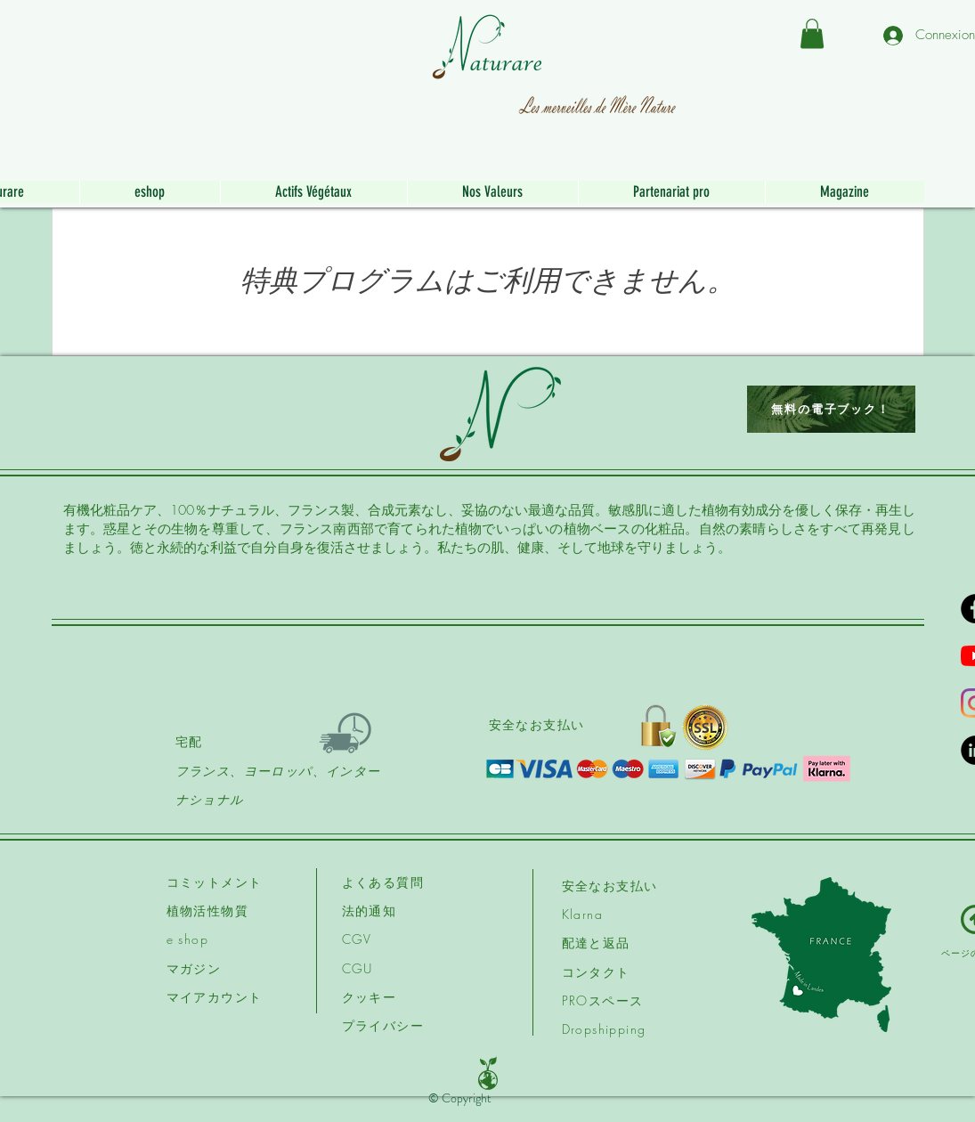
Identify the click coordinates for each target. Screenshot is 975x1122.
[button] (812, 33)
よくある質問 (383, 882)
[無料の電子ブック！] (831, 409)
